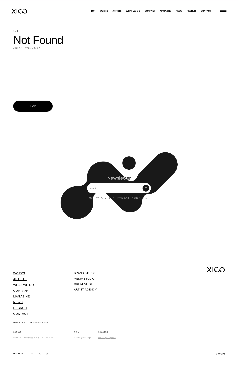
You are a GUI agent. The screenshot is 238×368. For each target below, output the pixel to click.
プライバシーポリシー (106, 198)
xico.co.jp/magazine (107, 338)
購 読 (146, 188)
